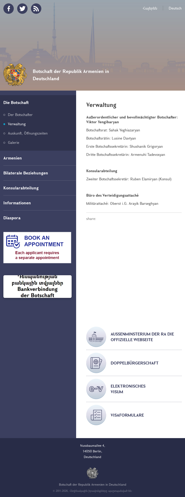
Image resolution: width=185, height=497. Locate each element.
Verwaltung (17, 123)
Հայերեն (150, 8)
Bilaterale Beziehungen (25, 173)
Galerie (13, 142)
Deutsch (175, 8)
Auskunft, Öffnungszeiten (28, 133)
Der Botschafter (20, 114)
